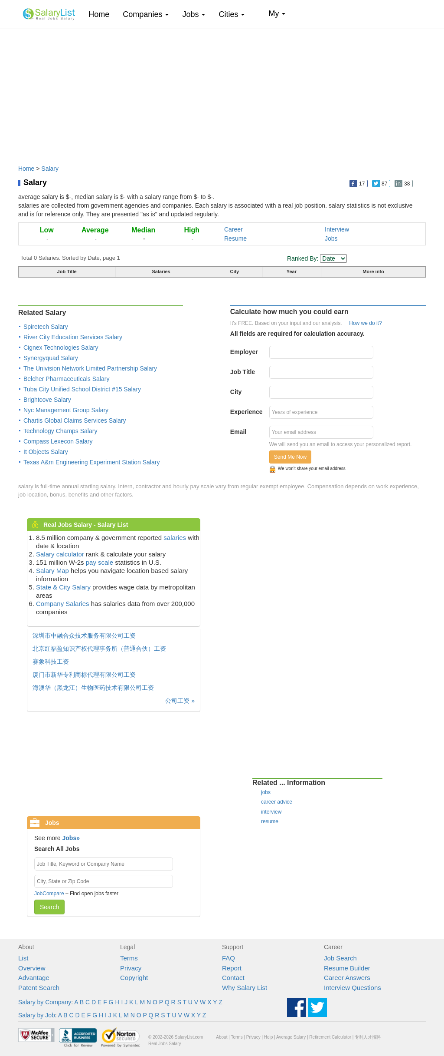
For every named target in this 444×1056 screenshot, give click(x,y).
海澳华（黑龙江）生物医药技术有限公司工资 (93, 687)
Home (102, 14)
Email (238, 431)
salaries (174, 537)
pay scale (99, 562)
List (23, 958)
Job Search (340, 958)
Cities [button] (232, 14)
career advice (276, 802)
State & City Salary (63, 587)
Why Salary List (244, 987)
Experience (246, 411)
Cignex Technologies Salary (60, 347)
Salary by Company (44, 1002)
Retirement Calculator (330, 1037)
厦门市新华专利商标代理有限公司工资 (84, 674)
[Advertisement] (222, 92)
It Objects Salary (45, 451)
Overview (32, 968)
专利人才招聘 (368, 1037)
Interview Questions (352, 987)
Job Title (242, 371)
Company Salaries (62, 603)
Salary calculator (60, 554)
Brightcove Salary (47, 399)
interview (271, 812)
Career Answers (347, 977)
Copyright (134, 977)
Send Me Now (290, 457)
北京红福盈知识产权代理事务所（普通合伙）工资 (99, 648)
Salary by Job (36, 1015)
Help (268, 1037)
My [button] (276, 13)
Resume (235, 238)
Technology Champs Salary (60, 430)
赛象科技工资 (51, 661)
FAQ (228, 958)
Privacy (130, 968)
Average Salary (291, 1037)
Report (232, 968)
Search (49, 907)
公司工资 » (180, 700)
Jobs (331, 238)
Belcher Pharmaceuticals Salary (66, 378)
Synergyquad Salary (50, 357)
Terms (129, 958)
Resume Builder (347, 968)
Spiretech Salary (45, 326)
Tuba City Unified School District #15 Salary (82, 389)
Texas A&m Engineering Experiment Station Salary (91, 462)
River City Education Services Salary (72, 337)
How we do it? (365, 323)
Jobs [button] (193, 14)
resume (269, 821)
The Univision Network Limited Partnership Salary (90, 368)
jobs (266, 792)
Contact (233, 977)
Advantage (33, 977)
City (236, 391)
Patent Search (38, 987)
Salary (50, 168)
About (221, 1037)
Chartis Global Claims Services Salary (74, 420)
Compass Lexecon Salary (58, 441)
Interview (337, 229)
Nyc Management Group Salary (65, 410)
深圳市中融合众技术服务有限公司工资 (84, 635)
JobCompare (49, 893)
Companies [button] (146, 14)
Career (233, 229)
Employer (244, 351)
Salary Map (52, 570)
